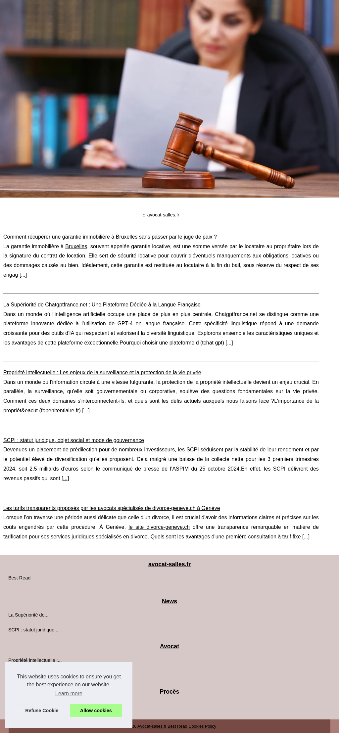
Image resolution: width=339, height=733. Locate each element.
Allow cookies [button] (96, 710)
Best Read (19, 577)
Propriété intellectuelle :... (35, 660)
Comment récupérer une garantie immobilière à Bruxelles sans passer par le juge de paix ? (110, 237)
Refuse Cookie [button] (41, 710)
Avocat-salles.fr (151, 726)
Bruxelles (76, 246)
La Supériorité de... (28, 615)
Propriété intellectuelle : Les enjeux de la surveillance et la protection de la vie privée (102, 372)
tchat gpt (212, 342)
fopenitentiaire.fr (60, 410)
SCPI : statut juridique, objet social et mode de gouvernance (73, 440)
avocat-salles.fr (163, 214)
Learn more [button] (68, 693)
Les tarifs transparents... (33, 674)
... (23, 275)
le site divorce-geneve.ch (159, 527)
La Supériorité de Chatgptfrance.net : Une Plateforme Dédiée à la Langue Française (102, 304)
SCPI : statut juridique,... (34, 629)
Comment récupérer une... (36, 705)
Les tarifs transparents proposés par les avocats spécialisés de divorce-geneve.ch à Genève (111, 508)
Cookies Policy (202, 726)
